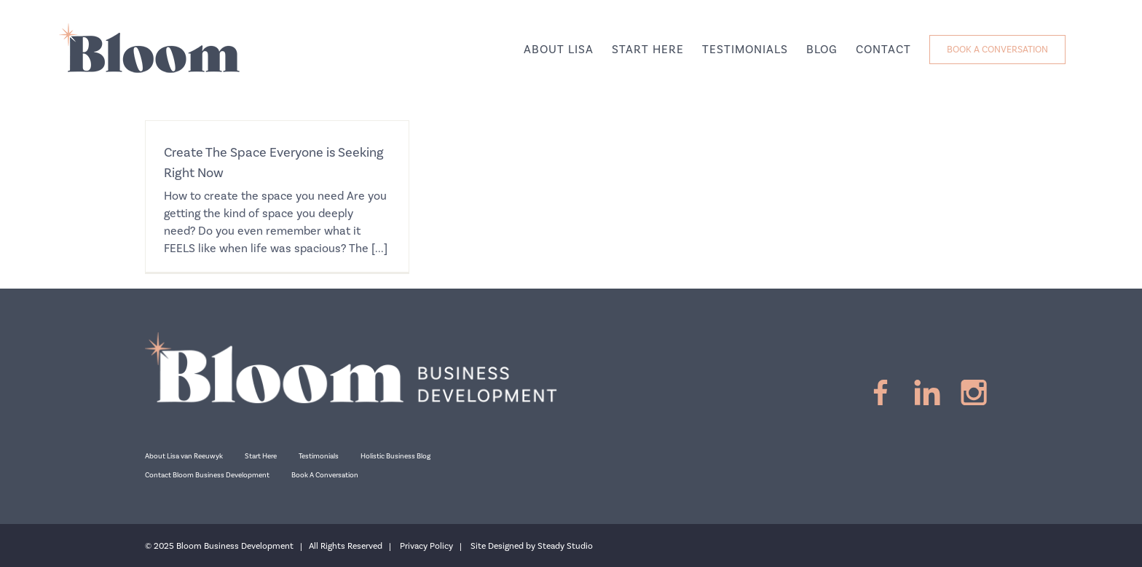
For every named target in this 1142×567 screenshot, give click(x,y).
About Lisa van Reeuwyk (184, 456)
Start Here (261, 456)
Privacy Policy (426, 546)
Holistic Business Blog (395, 456)
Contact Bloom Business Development (207, 475)
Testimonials (319, 456)
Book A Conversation (324, 475)
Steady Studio (565, 546)
